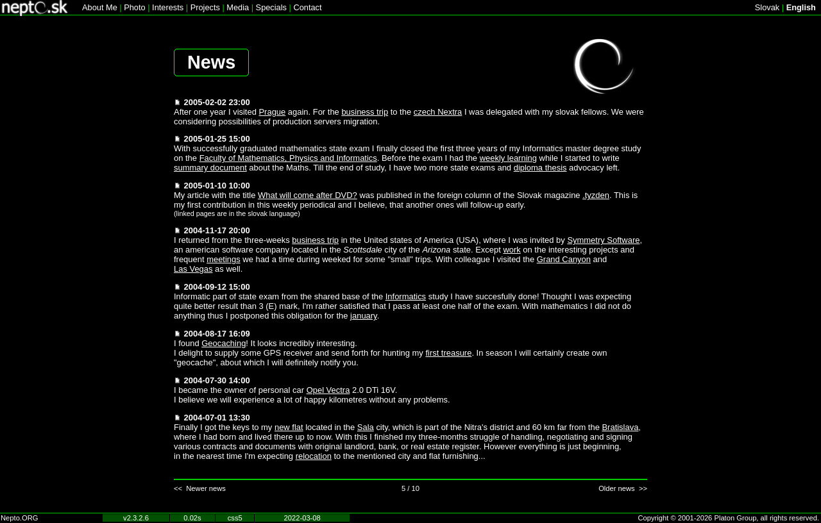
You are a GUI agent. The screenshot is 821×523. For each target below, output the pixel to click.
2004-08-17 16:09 (217, 333)
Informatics (405, 296)
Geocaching (223, 343)
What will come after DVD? (307, 195)
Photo (134, 7)
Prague (271, 112)
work (511, 249)
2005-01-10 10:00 (217, 185)
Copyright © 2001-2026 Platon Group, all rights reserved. (729, 518)
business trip (364, 112)
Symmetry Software (603, 240)
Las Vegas (193, 269)
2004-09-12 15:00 (217, 287)
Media (237, 7)
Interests (167, 7)
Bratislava (620, 427)
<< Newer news (200, 488)
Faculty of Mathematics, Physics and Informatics (288, 158)
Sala (365, 427)
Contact (307, 7)
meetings (224, 259)
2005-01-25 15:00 (217, 139)
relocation (314, 456)
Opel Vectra (328, 390)
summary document (210, 167)
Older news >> (622, 488)
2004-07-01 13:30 (217, 417)
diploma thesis (540, 167)
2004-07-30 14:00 (217, 380)
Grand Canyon (564, 259)
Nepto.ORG (19, 518)
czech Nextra (438, 112)
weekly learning (508, 158)
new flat (289, 427)
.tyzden (595, 195)
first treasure (448, 353)
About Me (99, 7)
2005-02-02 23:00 (217, 102)
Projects (205, 7)
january (363, 315)
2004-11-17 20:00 (217, 230)
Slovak (767, 7)
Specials (271, 7)
